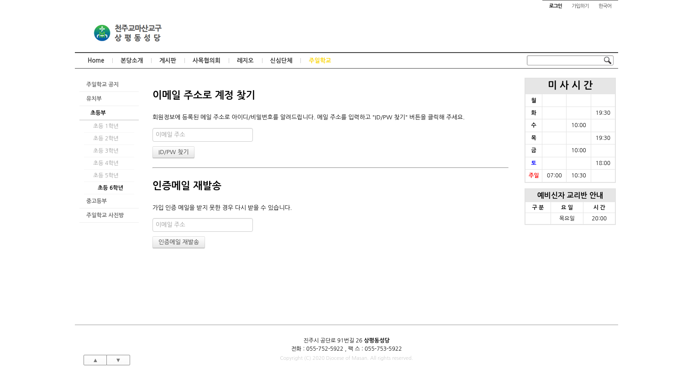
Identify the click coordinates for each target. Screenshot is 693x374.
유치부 (94, 99)
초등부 (98, 113)
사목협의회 (206, 61)
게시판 (167, 61)
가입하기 (580, 6)
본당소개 (132, 61)
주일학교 (320, 61)
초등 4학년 (106, 163)
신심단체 (281, 61)
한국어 (604, 6)
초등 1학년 (106, 126)
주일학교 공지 (102, 84)
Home (96, 61)
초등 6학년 (110, 188)
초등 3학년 (106, 151)
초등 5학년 (106, 175)
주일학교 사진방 (105, 215)
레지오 (245, 61)
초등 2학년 (106, 138)
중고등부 (96, 201)
